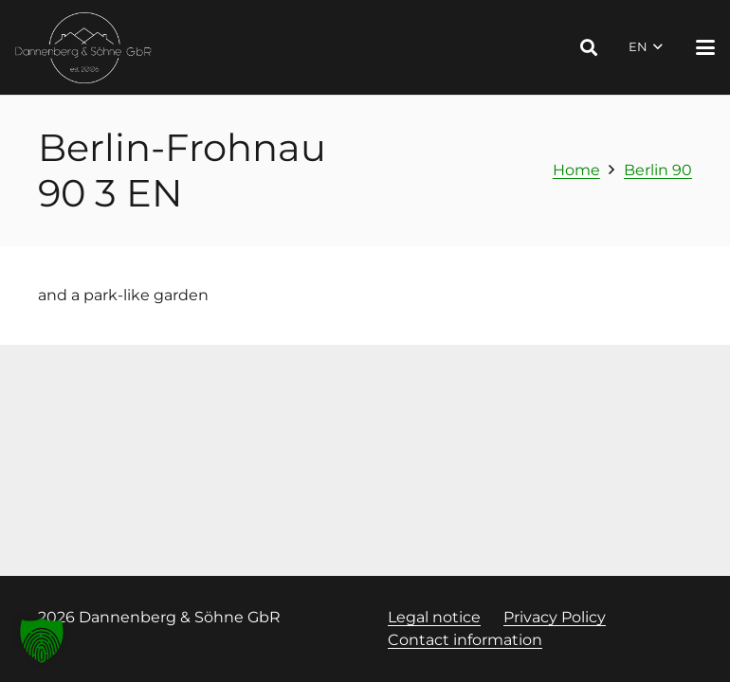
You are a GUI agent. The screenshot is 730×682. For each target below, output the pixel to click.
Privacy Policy (554, 617)
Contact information (465, 640)
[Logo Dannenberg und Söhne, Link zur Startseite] (84, 47)
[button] (589, 47)
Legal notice (434, 617)
